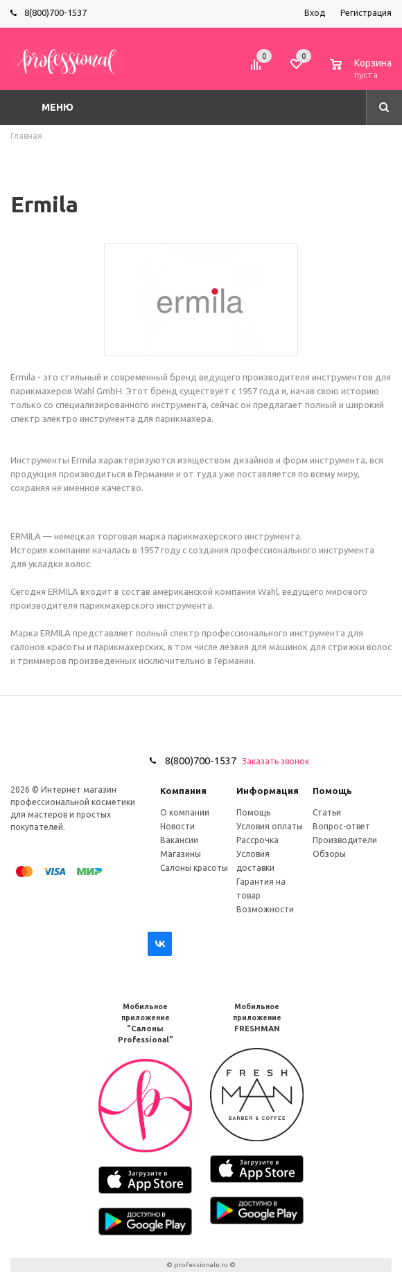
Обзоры (329, 853)
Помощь (332, 790)
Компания (183, 790)
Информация (267, 790)
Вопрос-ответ (341, 826)
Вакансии (179, 840)
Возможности (265, 909)
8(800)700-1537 (55, 12)
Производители (345, 840)
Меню (57, 107)
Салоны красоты (194, 867)
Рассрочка (257, 840)
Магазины (180, 853)
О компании (184, 812)
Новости (177, 826)
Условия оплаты (269, 826)
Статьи (327, 812)
